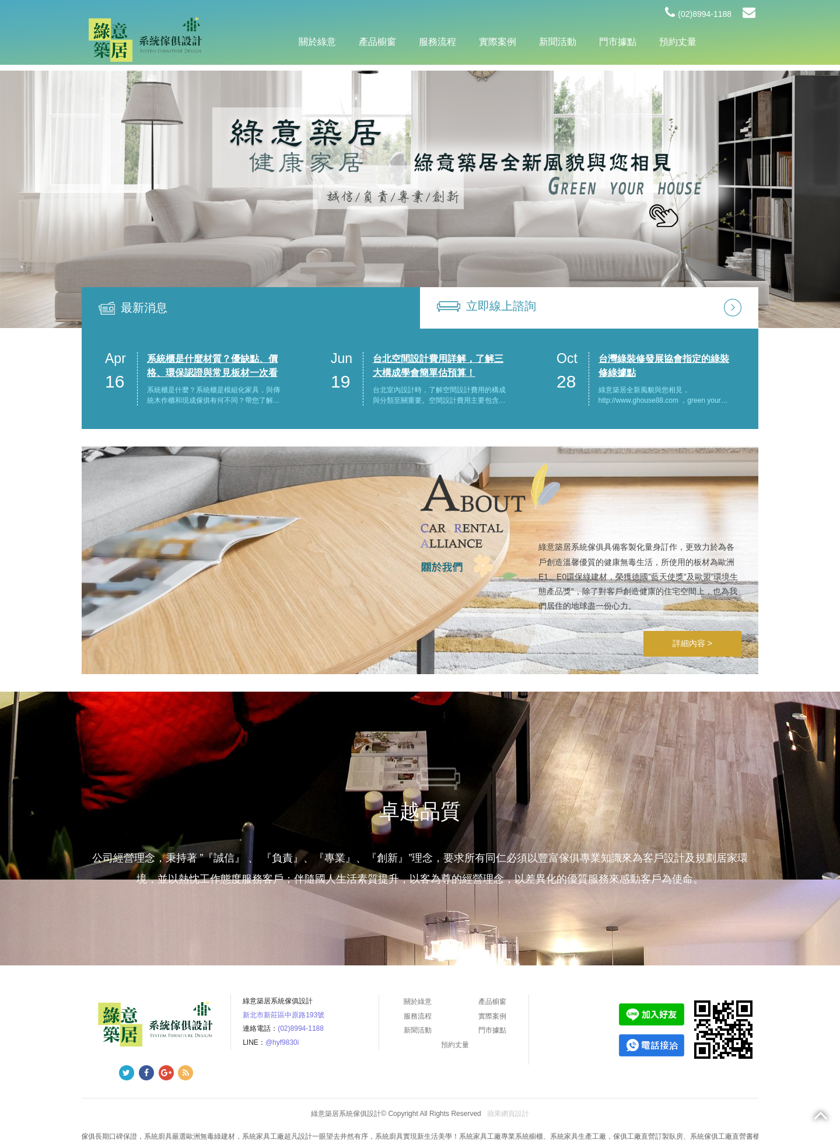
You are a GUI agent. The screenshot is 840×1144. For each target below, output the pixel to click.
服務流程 (437, 42)
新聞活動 (557, 42)
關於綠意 (317, 42)
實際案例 (497, 42)
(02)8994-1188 (698, 14)
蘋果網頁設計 (508, 1114)
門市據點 (617, 42)
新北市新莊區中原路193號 (283, 1015)
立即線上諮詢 (501, 305)
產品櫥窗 (377, 42)
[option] (420, 200)
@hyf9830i (282, 1042)
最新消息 (144, 307)
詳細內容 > (692, 643)
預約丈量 (677, 42)
